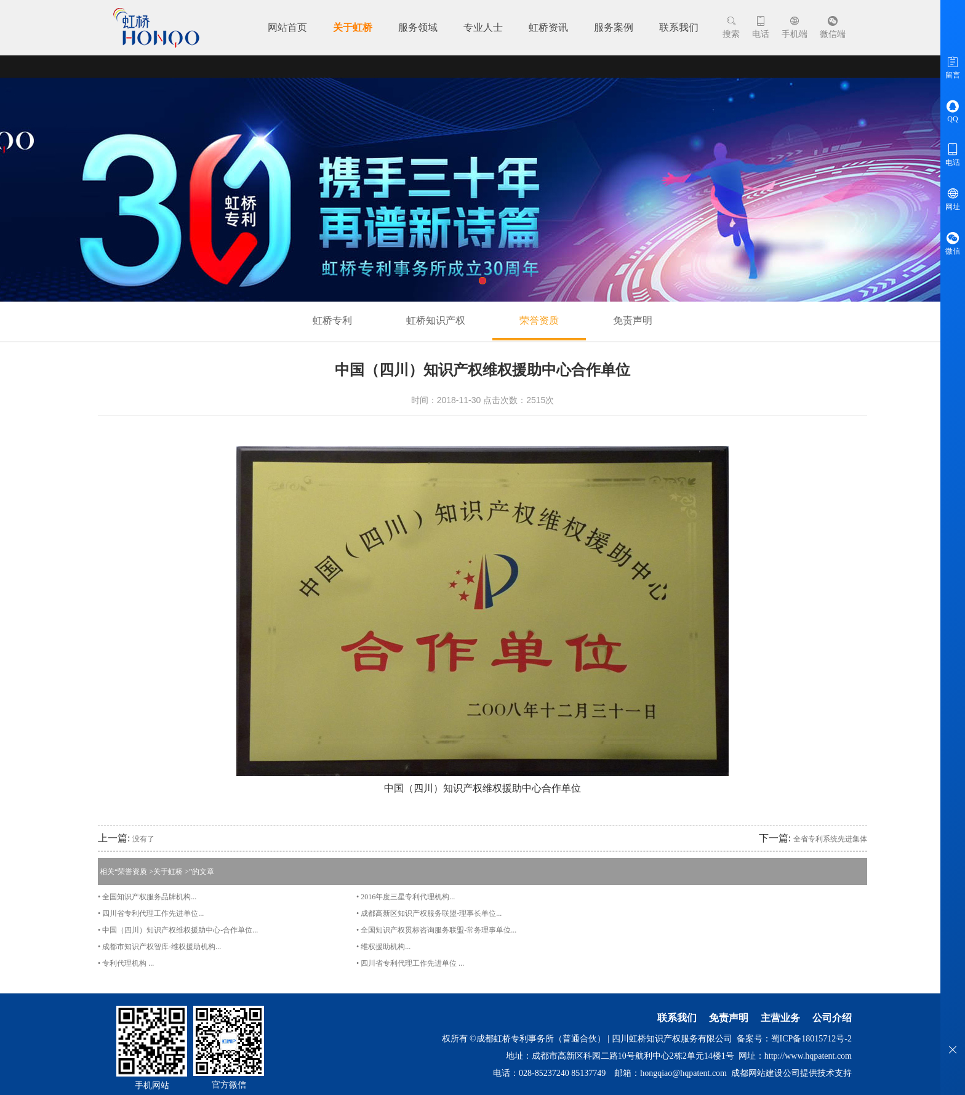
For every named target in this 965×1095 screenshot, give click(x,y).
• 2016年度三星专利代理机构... (405, 896)
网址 (952, 199)
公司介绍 (832, 1018)
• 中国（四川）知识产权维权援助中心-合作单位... (178, 930)
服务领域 (418, 27)
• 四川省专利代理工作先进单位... (151, 913)
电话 (760, 27)
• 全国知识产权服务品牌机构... (147, 896)
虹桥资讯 (548, 27)
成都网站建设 (757, 1073)
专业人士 (483, 27)
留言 (952, 67)
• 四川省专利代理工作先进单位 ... (410, 963)
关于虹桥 (352, 27)
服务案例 (613, 27)
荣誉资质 (539, 320)
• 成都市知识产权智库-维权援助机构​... (159, 946)
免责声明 (632, 320)
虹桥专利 (332, 320)
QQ (952, 111)
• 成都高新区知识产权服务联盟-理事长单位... (429, 913)
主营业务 (780, 1018)
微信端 (833, 27)
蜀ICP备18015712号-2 (811, 1038)
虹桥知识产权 (435, 320)
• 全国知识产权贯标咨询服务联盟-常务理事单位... (436, 930)
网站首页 (287, 27)
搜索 (731, 27)
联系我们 (679, 27)
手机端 (794, 27)
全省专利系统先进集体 (830, 839)
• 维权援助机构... (383, 946)
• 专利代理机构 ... (126, 963)
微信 (952, 243)
